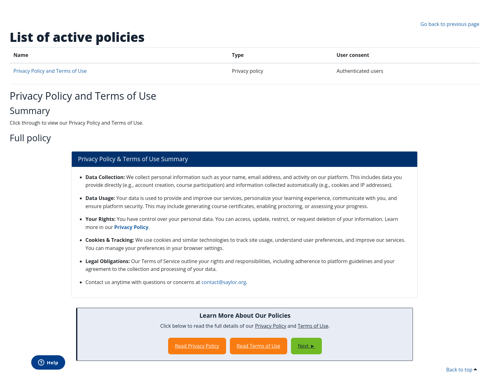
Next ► (306, 345)
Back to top (461, 369)
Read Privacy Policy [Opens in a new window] (197, 345)
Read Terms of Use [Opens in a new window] (258, 345)
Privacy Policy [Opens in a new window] (131, 227)
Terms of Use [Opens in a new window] (313, 325)
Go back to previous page (449, 24)
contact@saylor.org (223, 282)
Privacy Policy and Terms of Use (50, 70)
